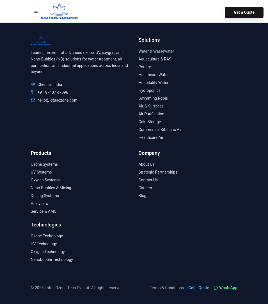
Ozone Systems (44, 164)
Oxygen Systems (45, 180)
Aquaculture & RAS (155, 59)
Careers (145, 188)
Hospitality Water (154, 82)
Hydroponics (150, 90)
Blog (142, 195)
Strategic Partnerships (158, 172)
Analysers (39, 203)
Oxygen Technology (48, 251)
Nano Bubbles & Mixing (51, 188)
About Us (147, 164)
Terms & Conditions (167, 288)
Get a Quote (244, 12)
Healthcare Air (151, 137)
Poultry (145, 67)
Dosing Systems (45, 195)
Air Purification (151, 114)
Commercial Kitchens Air (160, 129)
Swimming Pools (153, 98)
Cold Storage (150, 122)
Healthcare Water (154, 75)
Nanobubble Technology (52, 259)
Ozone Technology (47, 236)
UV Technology (44, 244)
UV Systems (41, 172)
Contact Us (148, 180)
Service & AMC (44, 211)
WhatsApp (225, 288)
